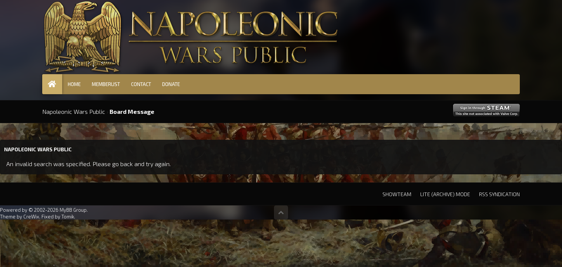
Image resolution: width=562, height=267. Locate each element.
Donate (171, 84)
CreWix (31, 217)
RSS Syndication (499, 194)
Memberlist (106, 84)
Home (74, 84)
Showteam (396, 194)
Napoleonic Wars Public (73, 111)
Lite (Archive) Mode (445, 194)
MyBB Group (73, 210)
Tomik (67, 217)
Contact (141, 84)
